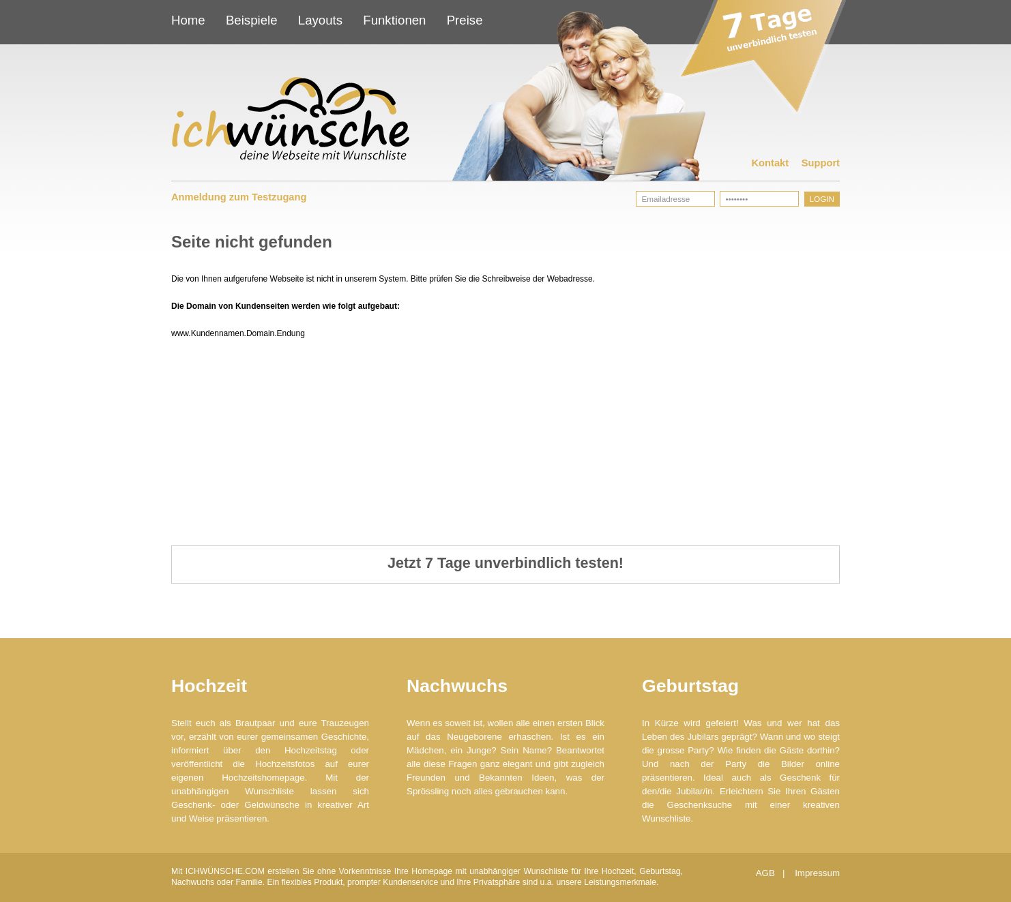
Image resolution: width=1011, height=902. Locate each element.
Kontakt (770, 162)
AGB (767, 873)
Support (821, 162)
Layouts (320, 20)
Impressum (817, 873)
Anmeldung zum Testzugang (238, 197)
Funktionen (394, 20)
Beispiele (252, 20)
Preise (465, 20)
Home (188, 20)
